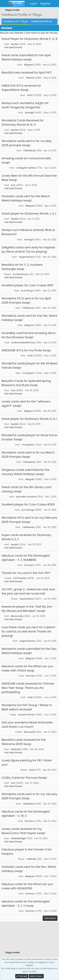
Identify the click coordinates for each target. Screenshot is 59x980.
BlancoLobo (17, 616)
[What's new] (55, 3)
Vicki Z (30, 95)
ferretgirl (29, 112)
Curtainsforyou (21, 274)
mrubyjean (28, 373)
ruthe (32, 769)
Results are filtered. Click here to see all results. (29, 33)
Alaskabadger (18, 838)
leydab (14, 44)
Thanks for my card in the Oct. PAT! (26, 573)
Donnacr (29, 565)
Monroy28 (29, 732)
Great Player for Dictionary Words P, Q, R (29, 39)
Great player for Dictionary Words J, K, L (29, 213)
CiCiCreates (19, 578)
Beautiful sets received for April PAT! (27, 72)
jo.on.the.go (27, 290)
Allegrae (28, 64)
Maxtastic (16, 749)
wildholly (31, 859)
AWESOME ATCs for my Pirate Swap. (26, 350)
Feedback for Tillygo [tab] (15, 21)
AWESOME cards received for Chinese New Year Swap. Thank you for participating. (28, 688)
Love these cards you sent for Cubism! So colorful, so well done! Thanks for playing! (28, 631)
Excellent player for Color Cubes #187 (28, 285)
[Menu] (4, 3)
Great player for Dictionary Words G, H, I (29, 419)
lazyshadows (27, 598)
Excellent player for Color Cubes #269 (28, 504)
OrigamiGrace (26, 256)
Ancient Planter (26, 714)
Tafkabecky (29, 150)
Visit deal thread (13, 47)
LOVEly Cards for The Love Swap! (24, 778)
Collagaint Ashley (26, 167)
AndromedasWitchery (23, 342)
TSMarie (30, 77)
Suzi (13, 185)
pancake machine (26, 496)
